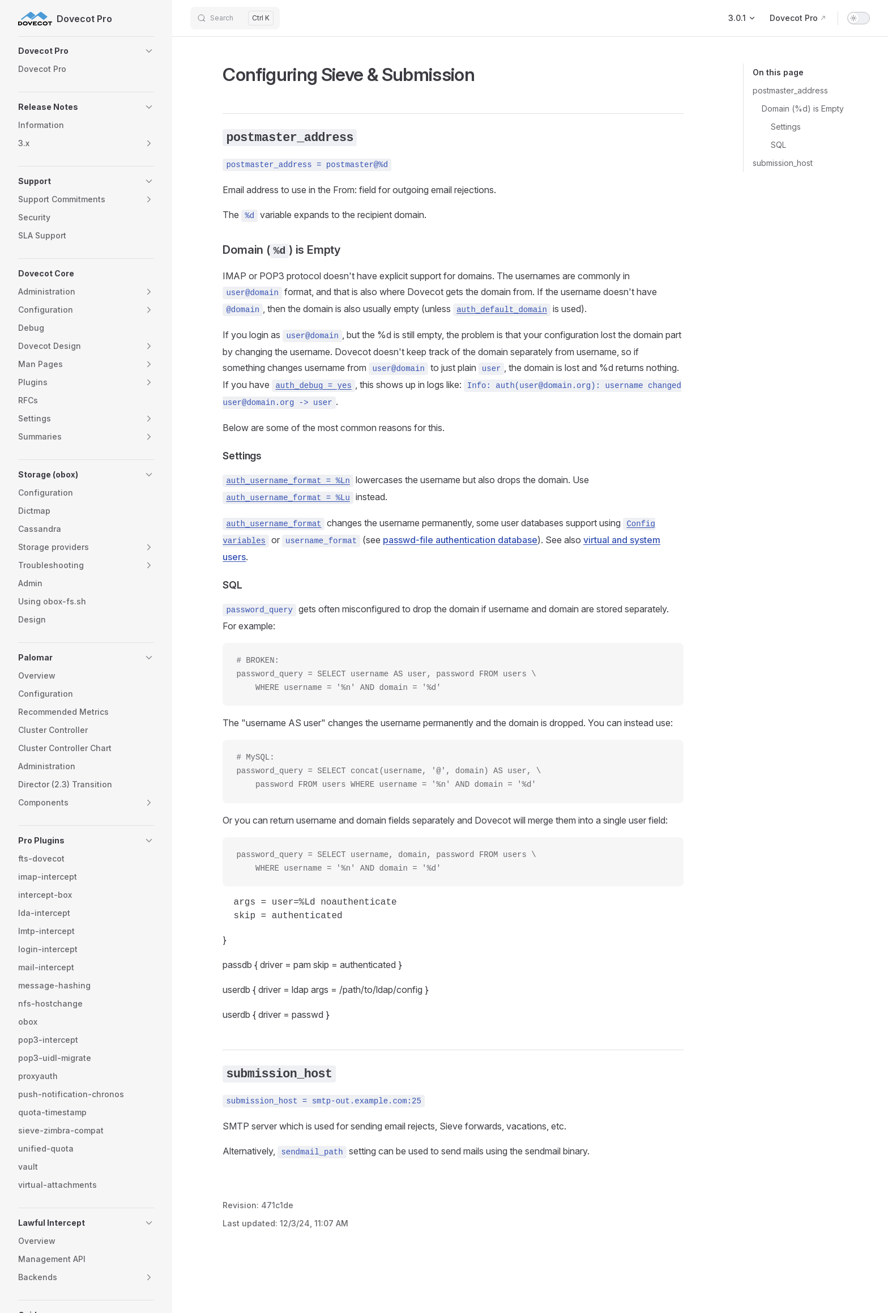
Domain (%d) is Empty (803, 108)
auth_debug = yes (313, 385)
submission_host (783, 163)
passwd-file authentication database (460, 539)
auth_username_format (273, 523)
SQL (778, 145)
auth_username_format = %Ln (287, 480)
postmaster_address (790, 90)
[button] (86, 51)
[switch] (858, 18)
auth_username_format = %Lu (287, 497)
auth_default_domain (501, 309)
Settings (786, 126)
